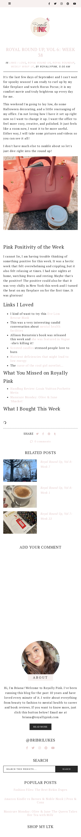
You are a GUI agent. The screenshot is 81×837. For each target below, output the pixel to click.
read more (40, 726)
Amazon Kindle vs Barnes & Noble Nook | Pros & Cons (40, 800)
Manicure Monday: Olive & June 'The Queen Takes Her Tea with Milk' (40, 813)
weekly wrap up (22, 66)
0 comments (40, 441)
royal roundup (64, 62)
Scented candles (22, 348)
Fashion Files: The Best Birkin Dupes (40, 790)
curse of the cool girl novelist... (40, 365)
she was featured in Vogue (50, 339)
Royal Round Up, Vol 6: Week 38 (40, 52)
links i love (17, 62)
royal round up (39, 62)
